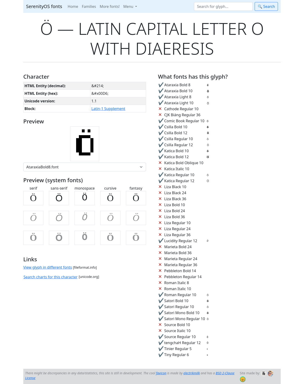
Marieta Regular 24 (180, 258)
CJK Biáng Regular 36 (182, 114)
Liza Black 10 (175, 186)
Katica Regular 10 (179, 174)
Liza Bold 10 (174, 204)
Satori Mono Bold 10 (182, 312)
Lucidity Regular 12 (180, 240)
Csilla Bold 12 (175, 132)
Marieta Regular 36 (180, 264)
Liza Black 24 (175, 192)
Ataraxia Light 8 (177, 96)
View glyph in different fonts (47, 267)
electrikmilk (191, 373)
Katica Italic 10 (176, 168)
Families (89, 6)
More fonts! (109, 6)
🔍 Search (266, 6)
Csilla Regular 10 (178, 138)
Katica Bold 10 (176, 150)
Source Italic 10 (177, 330)
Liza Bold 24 (174, 210)
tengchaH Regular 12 (182, 342)
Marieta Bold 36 (178, 252)
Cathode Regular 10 (181, 108)
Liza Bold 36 (174, 216)
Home (73, 6)
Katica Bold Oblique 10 (183, 162)
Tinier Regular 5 (178, 348)
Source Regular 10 (180, 336)
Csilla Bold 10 (175, 126)
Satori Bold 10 (176, 300)
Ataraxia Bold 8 (177, 84)
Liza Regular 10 (177, 222)
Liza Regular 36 (177, 234)
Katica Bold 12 (176, 156)
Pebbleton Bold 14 (180, 270)
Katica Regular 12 (179, 180)
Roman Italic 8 (176, 282)
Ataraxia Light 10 (178, 102)
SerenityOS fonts (44, 6)
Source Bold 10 (177, 324)
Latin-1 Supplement (108, 108)
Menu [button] (128, 6)
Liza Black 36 (175, 198)
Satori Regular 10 (179, 306)
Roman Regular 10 (180, 294)
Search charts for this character (50, 277)
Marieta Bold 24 (178, 246)
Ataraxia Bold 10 (178, 90)
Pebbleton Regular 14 (183, 276)
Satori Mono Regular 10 (184, 318)
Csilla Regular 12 (178, 144)
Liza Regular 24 (177, 228)
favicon (161, 373)
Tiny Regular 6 (176, 354)
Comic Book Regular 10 (184, 120)
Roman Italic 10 (177, 288)
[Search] (223, 6)
